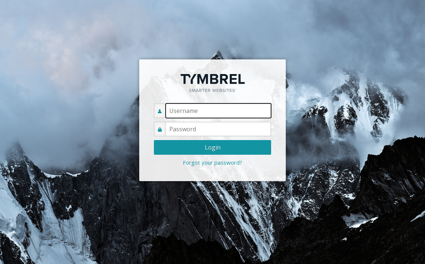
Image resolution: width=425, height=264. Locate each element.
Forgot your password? (212, 162)
